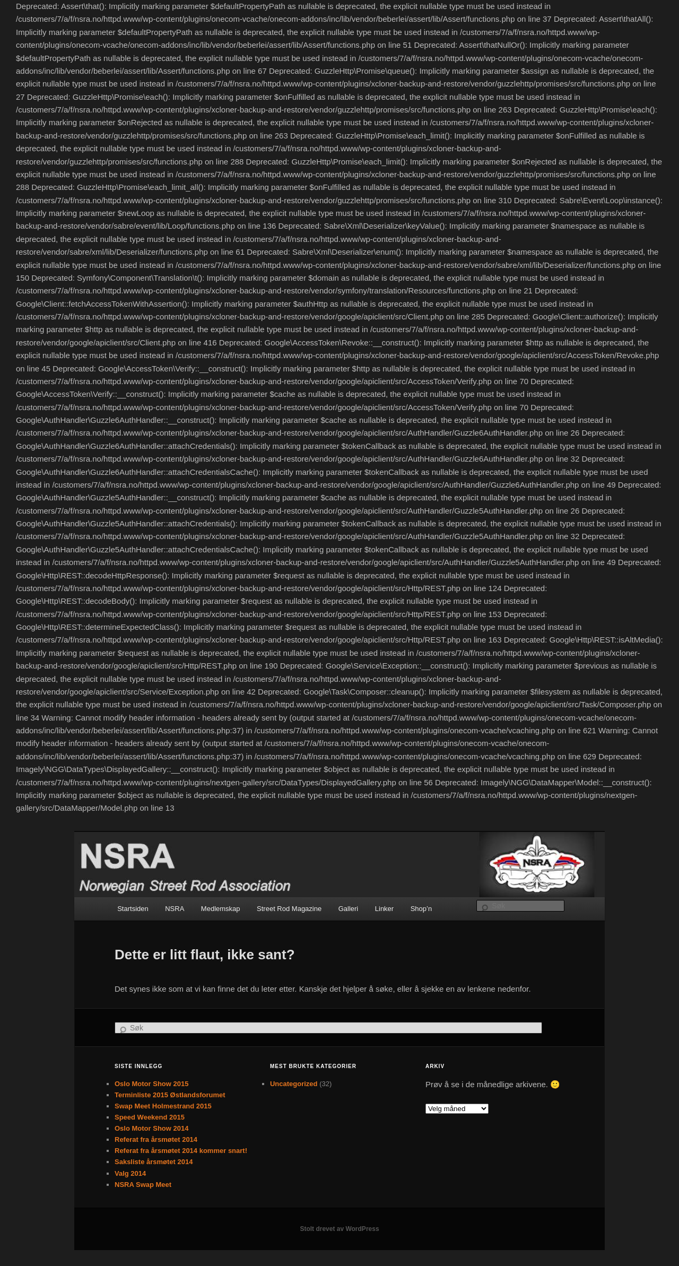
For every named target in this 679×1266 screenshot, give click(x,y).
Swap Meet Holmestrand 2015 (163, 1106)
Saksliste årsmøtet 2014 (154, 1162)
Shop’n (421, 909)
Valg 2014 (130, 1173)
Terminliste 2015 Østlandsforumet (170, 1095)
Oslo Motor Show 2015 (151, 1084)
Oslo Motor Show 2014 (151, 1128)
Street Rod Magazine (289, 909)
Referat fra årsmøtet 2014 (156, 1139)
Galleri (348, 909)
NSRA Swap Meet (143, 1185)
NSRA (174, 909)
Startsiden (133, 909)
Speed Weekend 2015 (150, 1117)
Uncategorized (294, 1084)
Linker (384, 909)
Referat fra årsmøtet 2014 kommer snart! (181, 1151)
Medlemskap (220, 909)
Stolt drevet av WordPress (339, 1229)
